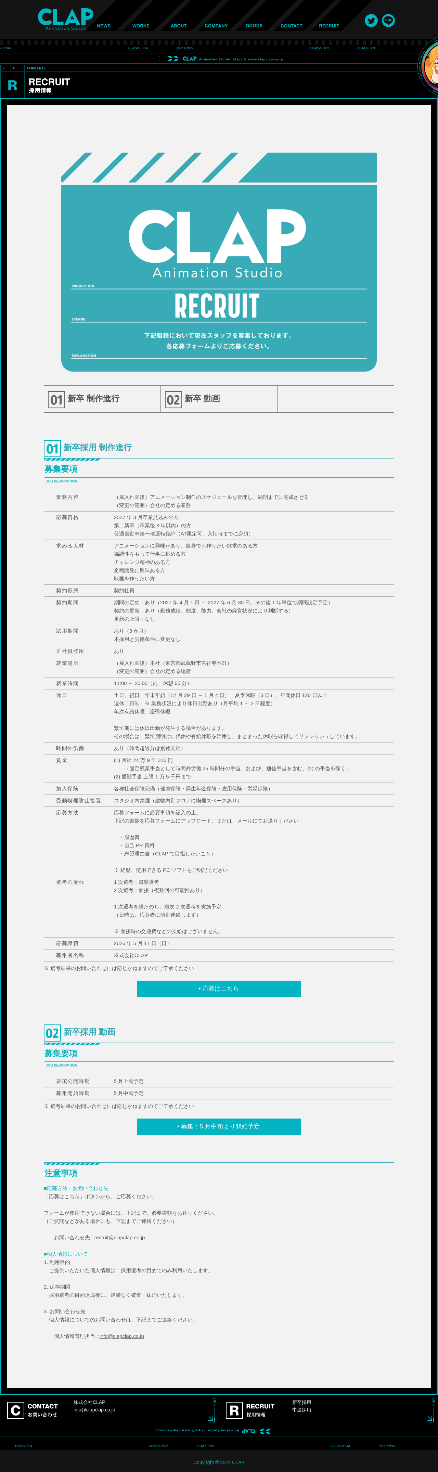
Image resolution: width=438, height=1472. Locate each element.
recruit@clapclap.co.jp (119, 1237)
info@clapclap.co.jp (122, 1336)
